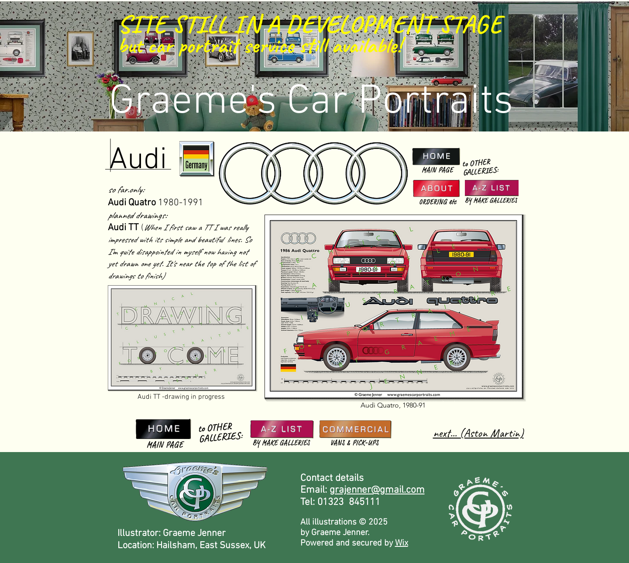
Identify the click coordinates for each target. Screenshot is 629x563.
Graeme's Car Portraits (311, 102)
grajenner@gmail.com (377, 490)
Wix (401, 543)
